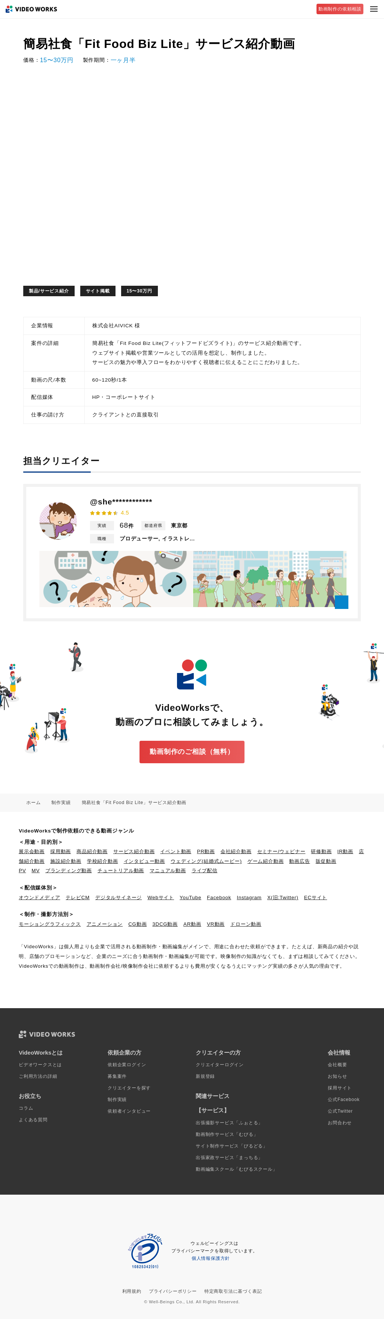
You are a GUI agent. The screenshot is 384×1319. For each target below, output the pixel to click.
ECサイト (315, 897)
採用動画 (60, 851)
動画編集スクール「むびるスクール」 (237, 1169)
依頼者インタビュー (129, 1111)
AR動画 (192, 924)
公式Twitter (340, 1111)
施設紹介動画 (65, 861)
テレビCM (78, 897)
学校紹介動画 (102, 861)
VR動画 (216, 924)
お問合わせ (340, 1122)
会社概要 (337, 1064)
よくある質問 (33, 1119)
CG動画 (137, 924)
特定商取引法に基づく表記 (233, 1291)
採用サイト (340, 1088)
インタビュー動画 (144, 861)
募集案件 (117, 1076)
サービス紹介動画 (133, 851)
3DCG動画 (165, 924)
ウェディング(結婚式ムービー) (206, 861)
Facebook (219, 897)
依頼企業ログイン (127, 1064)
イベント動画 (175, 851)
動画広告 (299, 861)
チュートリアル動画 (121, 870)
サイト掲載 (98, 291)
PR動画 (206, 851)
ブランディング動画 (68, 870)
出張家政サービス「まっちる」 (229, 1157)
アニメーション (105, 924)
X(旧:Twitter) (282, 897)
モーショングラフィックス (50, 924)
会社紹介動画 (236, 851)
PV (22, 870)
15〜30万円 (139, 291)
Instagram (249, 897)
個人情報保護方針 (211, 1258)
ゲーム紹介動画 (266, 861)
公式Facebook (344, 1099)
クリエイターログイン (220, 1064)
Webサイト (160, 897)
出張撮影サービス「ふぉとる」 (229, 1122)
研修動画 (321, 851)
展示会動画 (32, 851)
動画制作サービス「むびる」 (227, 1134)
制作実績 (117, 1099)
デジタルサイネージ (118, 897)
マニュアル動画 (168, 870)
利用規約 (131, 1291)
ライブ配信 (205, 870)
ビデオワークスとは (40, 1064)
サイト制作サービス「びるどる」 (232, 1146)
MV (36, 870)
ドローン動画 (245, 924)
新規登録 (205, 1076)
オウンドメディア (39, 897)
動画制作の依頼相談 (340, 9)
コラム (26, 1108)
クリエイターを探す (129, 1088)
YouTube (190, 897)
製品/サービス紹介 (49, 291)
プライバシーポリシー (173, 1291)
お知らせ (337, 1076)
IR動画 (345, 851)
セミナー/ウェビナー (281, 851)
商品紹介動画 (92, 851)
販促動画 (326, 861)
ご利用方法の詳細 (38, 1076)
